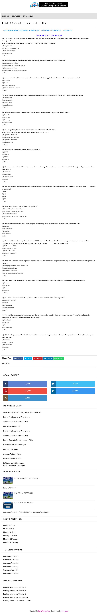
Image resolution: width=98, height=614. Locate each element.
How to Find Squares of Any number (16, 417)
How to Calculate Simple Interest (15, 440)
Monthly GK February (11, 539)
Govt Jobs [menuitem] (16, 16)
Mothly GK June (9, 525)
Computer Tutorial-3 (10, 563)
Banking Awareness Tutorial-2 (14, 591)
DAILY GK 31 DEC (9, 488)
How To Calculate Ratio (11, 426)
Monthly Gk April (9, 532)
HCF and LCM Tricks (10, 449)
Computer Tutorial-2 (10, 560)
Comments (68, 30)
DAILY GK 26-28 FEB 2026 (23, 493)
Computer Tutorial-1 (10, 556)
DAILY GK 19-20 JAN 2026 (23, 503)
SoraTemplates (44, 611)
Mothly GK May (8, 529)
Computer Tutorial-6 (10, 573)
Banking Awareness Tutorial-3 (14, 594)
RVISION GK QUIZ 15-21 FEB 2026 (26, 478)
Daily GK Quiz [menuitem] (28, 16)
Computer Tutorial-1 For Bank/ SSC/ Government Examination (26, 512)
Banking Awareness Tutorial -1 (14, 587)
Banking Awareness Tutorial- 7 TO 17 (17, 601)
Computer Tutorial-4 (10, 567)
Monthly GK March (10, 536)
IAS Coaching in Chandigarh (13, 463)
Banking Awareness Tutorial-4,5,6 (15, 597)
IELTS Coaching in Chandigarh (14, 465)
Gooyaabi (64, 611)
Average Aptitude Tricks (12, 454)
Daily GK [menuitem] (5, 16)
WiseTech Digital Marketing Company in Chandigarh (22, 412)
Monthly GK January (10, 542)
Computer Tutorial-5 (10, 570)
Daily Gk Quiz (57, 30)
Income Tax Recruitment (12, 459)
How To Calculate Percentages (14, 445)
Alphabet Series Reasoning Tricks (15, 422)
